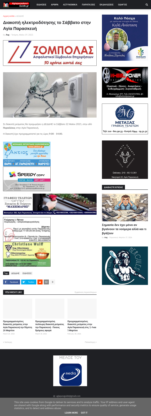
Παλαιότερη (90, 342)
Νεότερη (8, 342)
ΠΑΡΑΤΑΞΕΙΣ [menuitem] (88, 4)
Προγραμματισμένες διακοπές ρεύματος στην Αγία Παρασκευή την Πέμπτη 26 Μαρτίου (17, 326)
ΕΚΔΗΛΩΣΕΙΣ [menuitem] (106, 4)
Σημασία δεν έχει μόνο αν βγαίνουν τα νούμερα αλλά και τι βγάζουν (124, 229)
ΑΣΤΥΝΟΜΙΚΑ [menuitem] (70, 4)
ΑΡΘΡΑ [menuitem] (54, 4)
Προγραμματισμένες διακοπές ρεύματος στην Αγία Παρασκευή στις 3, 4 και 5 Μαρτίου (81, 326)
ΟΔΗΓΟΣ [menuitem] (122, 4)
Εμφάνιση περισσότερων (86, 292)
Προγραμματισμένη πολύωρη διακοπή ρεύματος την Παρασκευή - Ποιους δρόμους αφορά (49, 326)
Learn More (71, 413)
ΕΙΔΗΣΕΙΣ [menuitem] (41, 4)
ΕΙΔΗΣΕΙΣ (27, 273)
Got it (84, 413)
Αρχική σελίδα (9, 16)
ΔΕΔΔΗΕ (20, 16)
